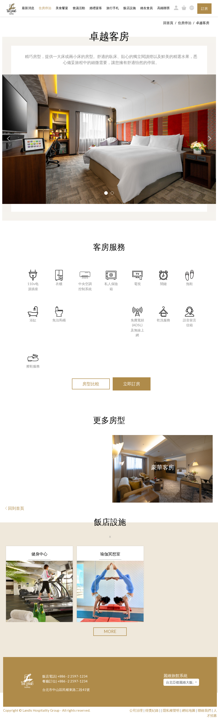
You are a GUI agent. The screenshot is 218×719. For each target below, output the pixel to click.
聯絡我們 (204, 710)
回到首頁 (14, 508)
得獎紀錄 (152, 710)
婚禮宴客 (96, 8)
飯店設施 (129, 8)
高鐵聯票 (163, 8)
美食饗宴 (62, 8)
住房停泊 (45, 8)
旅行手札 (112, 8)
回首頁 (168, 23)
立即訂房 (131, 383)
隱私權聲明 (171, 710)
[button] (6, 139)
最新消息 (28, 8)
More (110, 631)
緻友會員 (146, 8)
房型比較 (90, 383)
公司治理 (136, 710)
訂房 (204, 8)
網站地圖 (188, 710)
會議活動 (79, 8)
